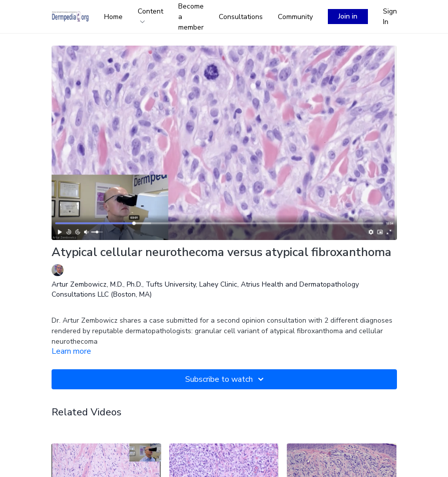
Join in (347, 16)
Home (113, 17)
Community (295, 17)
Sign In (390, 17)
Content (150, 15)
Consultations (241, 17)
